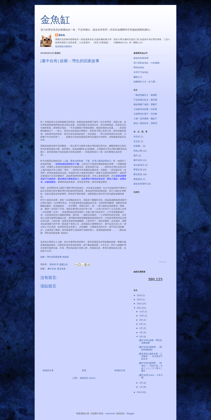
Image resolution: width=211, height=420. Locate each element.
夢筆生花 (138, 169)
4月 (141, 332)
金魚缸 (55, 19)
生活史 (137, 141)
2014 (139, 308)
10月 (142, 315)
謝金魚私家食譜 (141, 58)
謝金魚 (62, 35)
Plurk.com (162, 262)
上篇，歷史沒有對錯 (73, 161)
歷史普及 (61, 269)
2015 (139, 303)
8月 (141, 320)
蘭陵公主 (138, 77)
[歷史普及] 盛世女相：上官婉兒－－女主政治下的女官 (151, 356)
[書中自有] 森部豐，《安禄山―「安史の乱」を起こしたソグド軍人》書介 (151, 367)
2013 (139, 392)
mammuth (110, 413)
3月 (141, 336)
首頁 (84, 370)
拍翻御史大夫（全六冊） (145, 81)
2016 (139, 299)
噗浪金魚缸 (139, 67)
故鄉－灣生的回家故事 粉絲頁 (54, 257)
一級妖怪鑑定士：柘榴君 (145, 95)
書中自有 (51, 269)
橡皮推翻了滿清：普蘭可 (145, 104)
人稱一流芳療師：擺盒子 (145, 118)
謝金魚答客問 (140, 184)
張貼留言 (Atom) (87, 378)
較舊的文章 (120, 370)
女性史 (137, 136)
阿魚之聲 (138, 151)
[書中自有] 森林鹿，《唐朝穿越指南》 (150, 348)
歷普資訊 (138, 179)
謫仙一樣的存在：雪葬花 (145, 123)
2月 (141, 383)
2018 (139, 295)
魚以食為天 (139, 165)
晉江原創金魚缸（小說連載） (147, 63)
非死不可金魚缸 (141, 72)
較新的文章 (48, 370)
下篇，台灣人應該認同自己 (98, 161)
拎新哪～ (138, 146)
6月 (141, 324)
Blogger (130, 413)
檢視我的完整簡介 (63, 46)
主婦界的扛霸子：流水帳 (145, 114)
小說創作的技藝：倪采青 (145, 109)
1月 (141, 387)
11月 (142, 311)
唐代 (136, 155)
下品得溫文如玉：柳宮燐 (145, 100)
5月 (141, 328)
